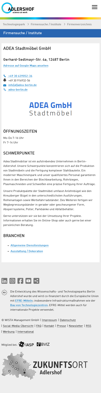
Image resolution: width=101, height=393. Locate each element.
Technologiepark (14, 24)
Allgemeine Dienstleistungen (30, 245)
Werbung (9, 331)
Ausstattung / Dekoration (27, 251)
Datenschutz (68, 320)
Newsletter (76, 326)
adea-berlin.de (15, 89)
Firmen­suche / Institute (46, 24)
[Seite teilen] (36, 281)
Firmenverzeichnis (79, 24)
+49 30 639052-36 (17, 76)
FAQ (38, 326)
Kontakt (49, 326)
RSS (88, 326)
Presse (61, 326)
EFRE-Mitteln (24, 300)
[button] (4, 281)
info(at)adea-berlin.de (22, 85)
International (25, 331)
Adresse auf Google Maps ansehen (25, 65)
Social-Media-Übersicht (18, 326)
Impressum (49, 320)
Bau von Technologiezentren (29, 305)
